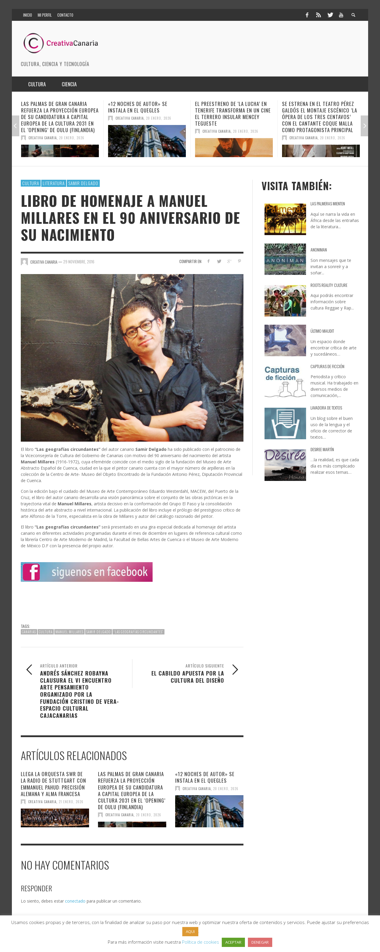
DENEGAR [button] (260, 942)
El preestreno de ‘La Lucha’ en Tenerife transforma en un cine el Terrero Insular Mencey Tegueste (233, 113)
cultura (46, 631)
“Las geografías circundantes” (138, 631)
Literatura (54, 183)
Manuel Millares (69, 631)
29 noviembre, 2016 (78, 262)
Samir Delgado (83, 183)
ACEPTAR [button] (233, 942)
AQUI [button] (190, 931)
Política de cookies (200, 942)
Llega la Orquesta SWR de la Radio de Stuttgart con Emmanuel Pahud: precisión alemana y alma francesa (53, 783)
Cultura (30, 183)
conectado (75, 901)
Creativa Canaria (42, 137)
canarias (29, 631)
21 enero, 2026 (71, 801)
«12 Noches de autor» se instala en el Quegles (137, 107)
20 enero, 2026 (71, 137)
